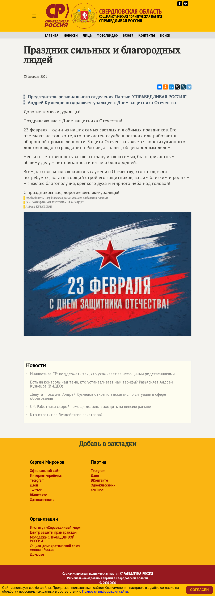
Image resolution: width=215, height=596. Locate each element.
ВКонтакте (38, 495)
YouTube (97, 490)
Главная (52, 35)
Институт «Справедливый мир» (55, 527)
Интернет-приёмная (46, 475)
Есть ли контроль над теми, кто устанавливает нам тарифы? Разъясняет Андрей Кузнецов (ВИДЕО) (99, 384)
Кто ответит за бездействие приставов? (64, 415)
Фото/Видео (107, 35)
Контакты (146, 35)
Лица (87, 35)
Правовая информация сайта (105, 591)
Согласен (199, 590)
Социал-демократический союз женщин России (55, 548)
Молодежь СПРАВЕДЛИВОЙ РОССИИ (52, 539)
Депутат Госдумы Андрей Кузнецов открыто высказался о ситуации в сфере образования (96, 396)
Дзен (34, 485)
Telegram (37, 480)
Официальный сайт (45, 471)
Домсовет (38, 554)
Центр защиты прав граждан (53, 532)
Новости (71, 35)
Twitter (35, 490)
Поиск (165, 35)
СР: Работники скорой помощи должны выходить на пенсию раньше (88, 407)
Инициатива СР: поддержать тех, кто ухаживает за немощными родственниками (100, 374)
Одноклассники (42, 500)
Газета (128, 35)
